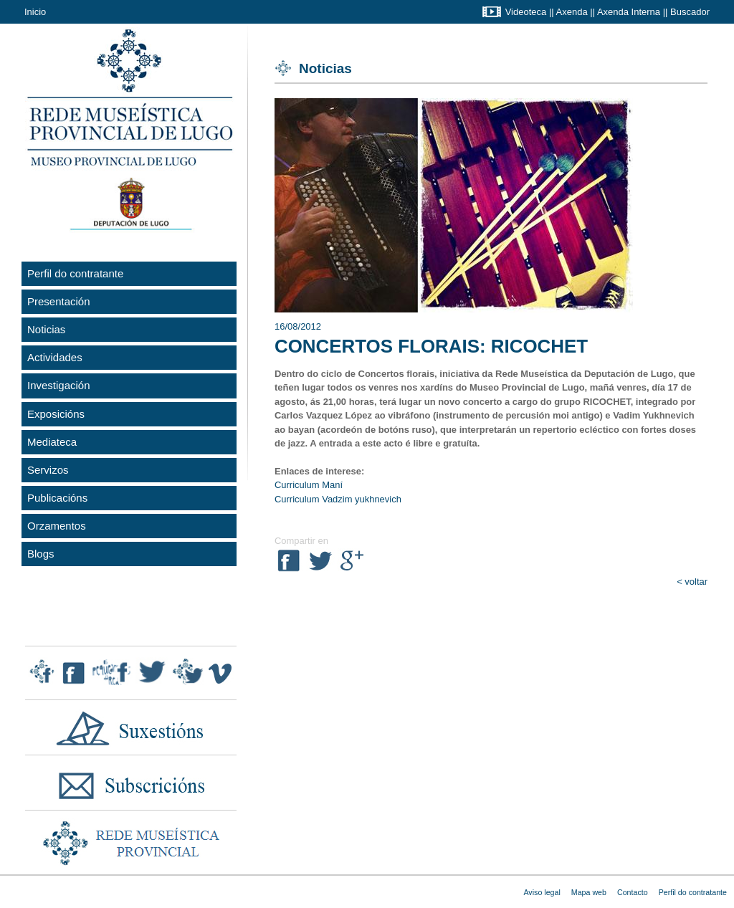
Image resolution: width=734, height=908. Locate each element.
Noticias (46, 329)
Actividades (54, 357)
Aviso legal (541, 892)
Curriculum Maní (309, 484)
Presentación (58, 301)
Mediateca (52, 442)
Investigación (58, 385)
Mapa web (588, 892)
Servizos (48, 470)
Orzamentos (56, 526)
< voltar (692, 581)
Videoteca (526, 11)
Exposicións (56, 414)
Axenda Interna (628, 11)
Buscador (690, 11)
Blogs (40, 554)
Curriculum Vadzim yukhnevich (338, 499)
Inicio (35, 11)
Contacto (632, 892)
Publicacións (57, 498)
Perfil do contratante (75, 273)
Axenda (572, 11)
